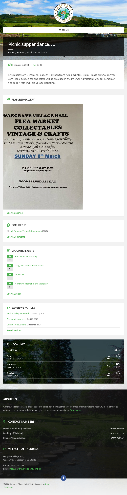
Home (11, 52)
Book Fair (19, 274)
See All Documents (16, 236)
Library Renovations (16, 324)
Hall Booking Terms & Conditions (26, 231)
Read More (75, 410)
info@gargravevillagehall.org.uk (25, 468)
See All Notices (14, 330)
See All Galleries (15, 212)
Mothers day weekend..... (19, 313)
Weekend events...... (16, 319)
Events (20, 52)
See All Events (14, 293)
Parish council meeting (26, 256)
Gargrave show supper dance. (30, 265)
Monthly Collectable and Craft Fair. (31, 283)
